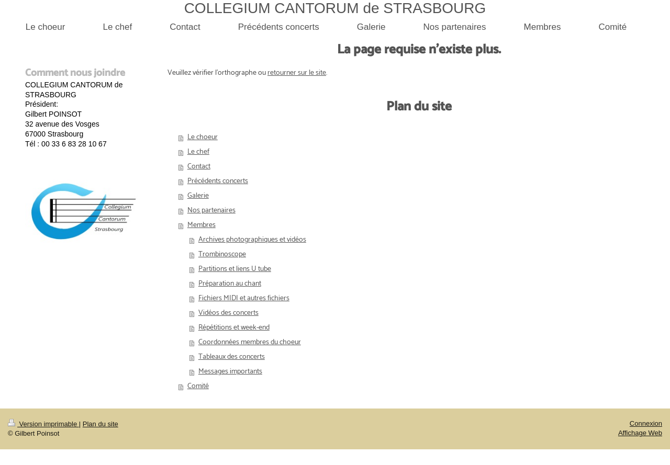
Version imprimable (43, 424)
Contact (198, 167)
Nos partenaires (211, 211)
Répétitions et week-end (234, 328)
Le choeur (202, 137)
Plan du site (100, 424)
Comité (198, 386)
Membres (201, 225)
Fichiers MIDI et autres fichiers (243, 298)
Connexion (646, 423)
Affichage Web (640, 433)
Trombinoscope (222, 254)
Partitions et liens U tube (234, 269)
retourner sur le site (296, 73)
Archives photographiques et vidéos (252, 240)
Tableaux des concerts (231, 357)
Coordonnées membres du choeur (249, 342)
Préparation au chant (229, 284)
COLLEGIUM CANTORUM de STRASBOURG (335, 8)
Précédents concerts (217, 181)
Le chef (198, 152)
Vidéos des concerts (228, 313)
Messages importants (230, 372)
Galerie (198, 196)
